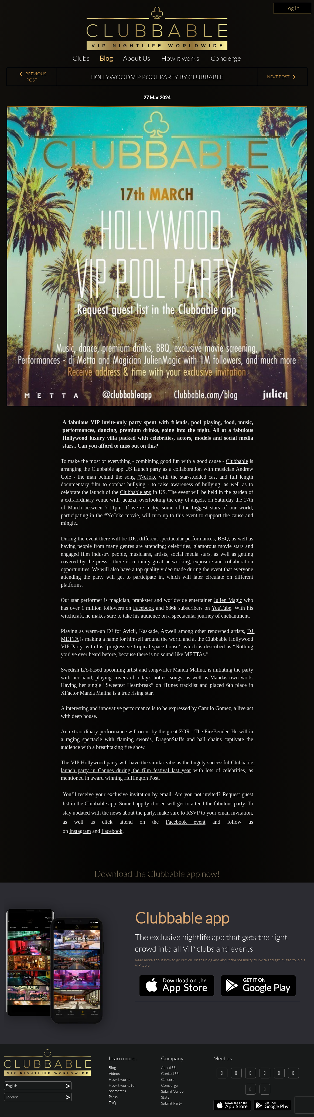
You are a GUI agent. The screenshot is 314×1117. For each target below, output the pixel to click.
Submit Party (171, 1103)
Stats (165, 1097)
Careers (167, 1079)
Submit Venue (172, 1091)
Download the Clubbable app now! (157, 873)
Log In (292, 8)
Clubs (81, 58)
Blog (106, 58)
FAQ (112, 1102)
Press (113, 1096)
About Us (136, 58)
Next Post (281, 76)
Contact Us (170, 1073)
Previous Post (32, 77)
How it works (180, 58)
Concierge (226, 58)
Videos (114, 1073)
